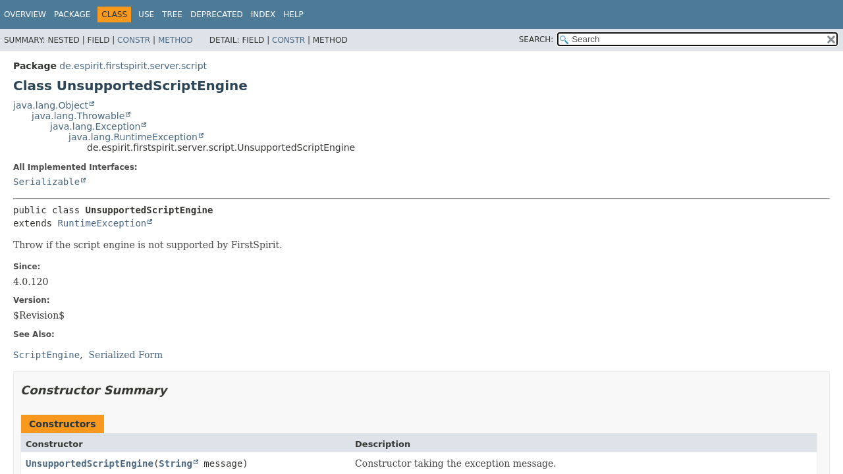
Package (72, 14)
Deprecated (216, 14)
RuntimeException (101, 223)
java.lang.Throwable (78, 116)
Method (175, 40)
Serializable (46, 181)
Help (293, 14)
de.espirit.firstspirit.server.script (133, 66)
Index (263, 14)
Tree (172, 14)
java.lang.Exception (95, 126)
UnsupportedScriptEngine (89, 463)
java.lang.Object (50, 105)
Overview (25, 14)
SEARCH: (536, 39)
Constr (133, 40)
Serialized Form (126, 355)
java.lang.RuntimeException (133, 137)
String (175, 463)
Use (146, 14)
